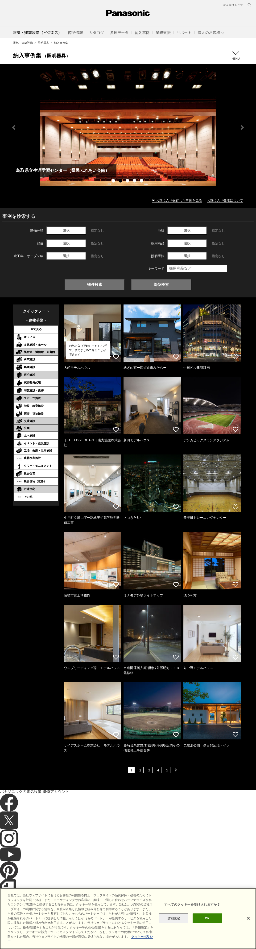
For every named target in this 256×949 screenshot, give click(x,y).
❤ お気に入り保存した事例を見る (177, 200)
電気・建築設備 (23, 43)
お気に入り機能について (225, 200)
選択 (66, 230)
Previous (13, 127)
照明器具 (43, 43)
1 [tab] (113, 181)
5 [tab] (142, 181)
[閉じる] (248, 918)
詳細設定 (174, 918)
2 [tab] (121, 181)
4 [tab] (135, 181)
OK (207, 918)
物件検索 (94, 284)
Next (242, 127)
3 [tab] (128, 181)
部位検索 (161, 284)
